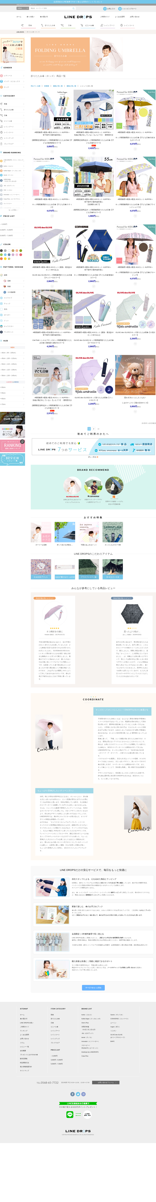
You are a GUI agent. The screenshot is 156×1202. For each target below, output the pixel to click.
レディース (8, 76)
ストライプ (8, 298)
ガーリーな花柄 (41, 545)
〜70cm (2, 404)
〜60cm (2, 399)
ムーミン (113, 1023)
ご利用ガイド (105, 17)
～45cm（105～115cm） (9, 358)
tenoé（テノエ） (9, 175)
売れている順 (35, 86)
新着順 (46, 86)
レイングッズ (9, 138)
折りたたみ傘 (9, 110)
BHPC (112, 1041)
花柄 (9, 281)
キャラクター (9, 326)
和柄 (9, 286)
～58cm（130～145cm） (9, 375)
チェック (7, 303)
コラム (22, 1043)
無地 (5, 309)
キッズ (6, 87)
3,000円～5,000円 (6, 230)
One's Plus (85, 1023)
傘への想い (31, 17)
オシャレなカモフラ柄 (113, 545)
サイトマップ (24, 1070)
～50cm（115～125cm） (9, 364)
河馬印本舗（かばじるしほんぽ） (10, 180)
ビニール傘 (8, 121)
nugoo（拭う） (115, 1027)
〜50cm (2, 387)
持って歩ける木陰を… (65, 545)
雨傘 (5, 104)
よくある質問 (120, 17)
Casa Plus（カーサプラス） (12, 199)
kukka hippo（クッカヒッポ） (13, 170)
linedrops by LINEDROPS (90, 1052)
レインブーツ (55, 1031)
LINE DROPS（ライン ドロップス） (13, 160)
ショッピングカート (129, 9)
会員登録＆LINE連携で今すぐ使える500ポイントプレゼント (78, 2)
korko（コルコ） (9, 166)
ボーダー (7, 315)
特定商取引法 (24, 1063)
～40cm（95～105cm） (8, 353)
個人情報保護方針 (26, 1066)
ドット (6, 321)
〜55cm (2, 393)
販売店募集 (23, 1058)
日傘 (5, 115)
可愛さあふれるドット (89, 545)
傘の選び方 (44, 17)
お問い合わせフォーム (106, 1082)
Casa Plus (85, 1056)
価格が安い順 (58, 86)
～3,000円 (3, 224)
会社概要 (23, 1051)
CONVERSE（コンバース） (119, 1019)
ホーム (19, 17)
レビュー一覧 (24, 1047)
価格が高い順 (71, 86)
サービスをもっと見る (93, 988)
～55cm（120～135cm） (9, 370)
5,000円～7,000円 (6, 235)
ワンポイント (9, 332)
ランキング (23, 1031)
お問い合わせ (134, 17)
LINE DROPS (20, 32)
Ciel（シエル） (8, 190)
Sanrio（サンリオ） (117, 1015)
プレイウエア (9, 144)
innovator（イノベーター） (12, 194)
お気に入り (111, 9)
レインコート (55, 1035)
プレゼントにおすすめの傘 (29, 1054)
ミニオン (113, 1031)
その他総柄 (11, 292)
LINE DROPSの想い (26, 1023)
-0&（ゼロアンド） (9, 185)
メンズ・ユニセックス (12, 81)
